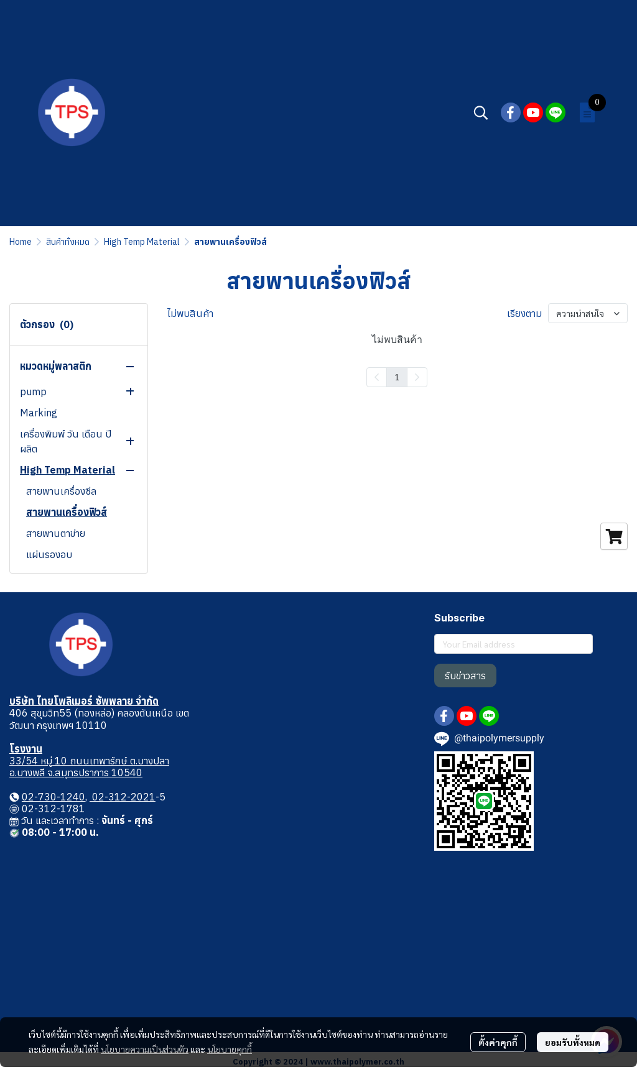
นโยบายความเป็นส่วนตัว (144, 1049)
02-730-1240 (53, 796)
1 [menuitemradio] (396, 376)
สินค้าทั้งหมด (68, 241)
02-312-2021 (123, 796)
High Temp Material (142, 241)
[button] (480, 112)
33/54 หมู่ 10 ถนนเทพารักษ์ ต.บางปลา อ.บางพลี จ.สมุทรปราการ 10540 (89, 766)
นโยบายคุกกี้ (229, 1049)
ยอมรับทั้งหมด (572, 1042)
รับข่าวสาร (465, 675)
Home (20, 241)
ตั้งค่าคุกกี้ (498, 1042)
